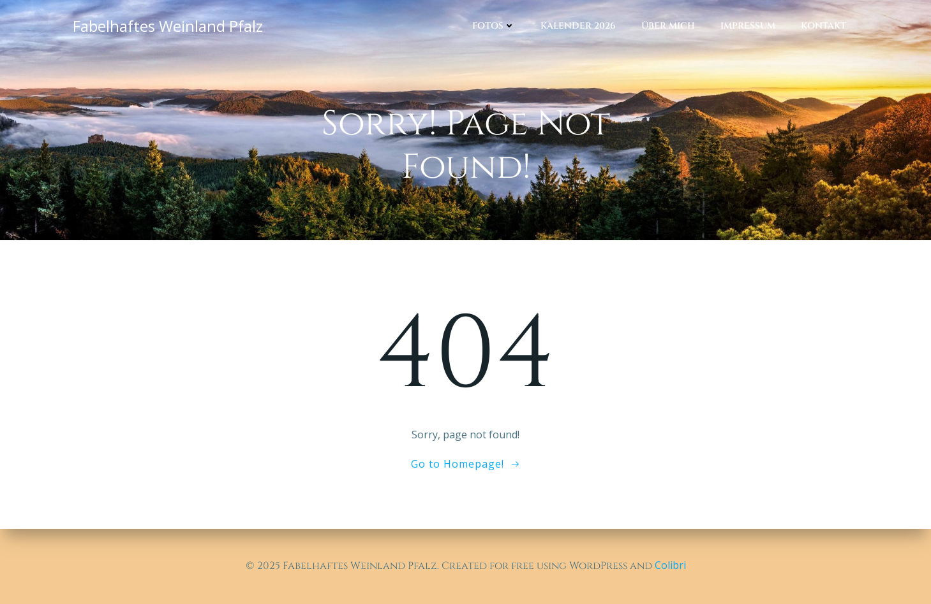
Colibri (670, 565)
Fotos (493, 26)
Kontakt (823, 26)
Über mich (668, 26)
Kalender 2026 (578, 26)
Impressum (747, 26)
